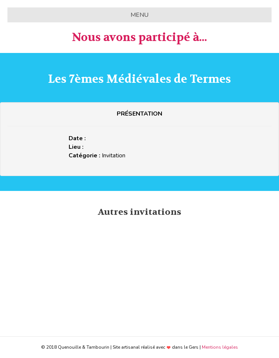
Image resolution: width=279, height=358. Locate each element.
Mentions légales (220, 347)
